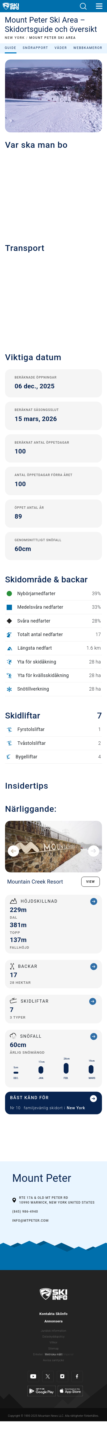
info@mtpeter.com (30, 1220)
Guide (10, 48)
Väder (61, 48)
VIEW (90, 882)
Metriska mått (53, 1354)
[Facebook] (77, 1372)
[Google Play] (41, 1386)
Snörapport (35, 48)
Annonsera (53, 1321)
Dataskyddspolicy (53, 1336)
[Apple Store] (70, 1386)
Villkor (54, 1342)
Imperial (68, 1354)
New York (76, 1108)
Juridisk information (53, 1330)
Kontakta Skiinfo (53, 1314)
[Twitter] (48, 1372)
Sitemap (53, 1348)
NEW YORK (15, 38)
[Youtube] (33, 1372)
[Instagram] (62, 1372)
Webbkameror (87, 48)
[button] (83, 6)
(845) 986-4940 (25, 1211)
